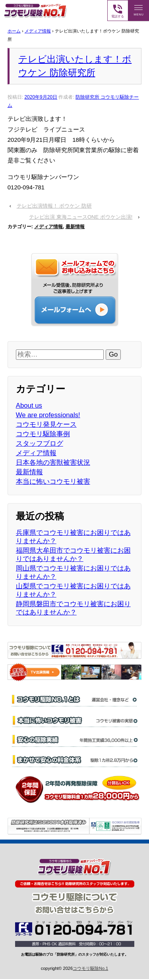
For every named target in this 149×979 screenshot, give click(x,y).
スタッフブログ (39, 443)
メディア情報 (38, 31)
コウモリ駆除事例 (43, 434)
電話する (117, 10)
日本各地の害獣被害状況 (53, 462)
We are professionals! (48, 415)
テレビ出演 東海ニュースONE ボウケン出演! (80, 217)
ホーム (14, 31)
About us (29, 405)
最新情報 (75, 226)
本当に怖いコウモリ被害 (53, 481)
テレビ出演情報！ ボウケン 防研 (54, 206)
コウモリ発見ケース (46, 424)
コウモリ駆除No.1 (90, 968)
